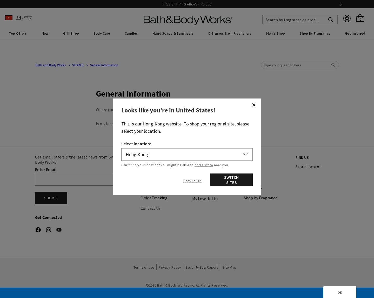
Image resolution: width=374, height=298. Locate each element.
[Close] (254, 104)
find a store (204, 164)
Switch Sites (231, 179)
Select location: (136, 143)
